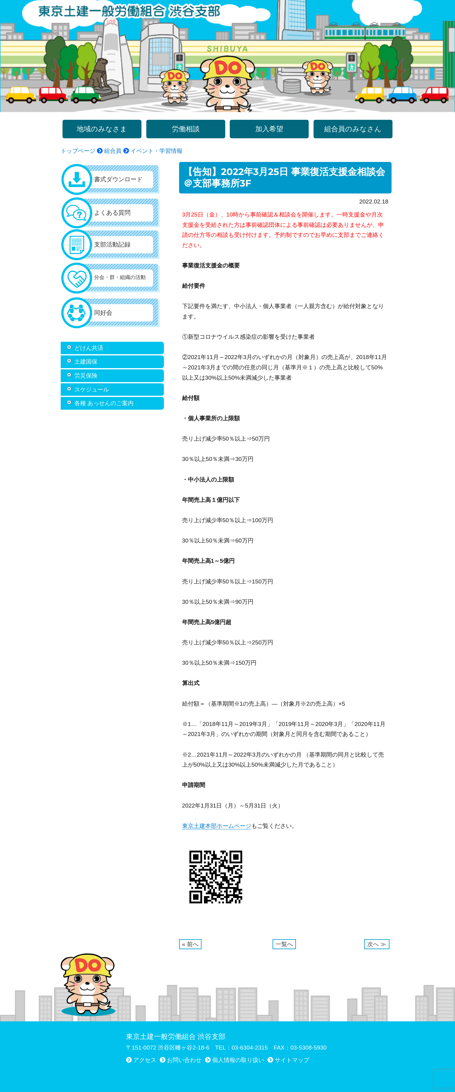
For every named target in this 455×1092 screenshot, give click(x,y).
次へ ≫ (376, 944)
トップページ (78, 151)
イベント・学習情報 (155, 151)
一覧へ (284, 944)
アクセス (144, 1060)
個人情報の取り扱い (238, 1060)
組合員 (112, 151)
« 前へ (190, 944)
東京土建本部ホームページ (216, 826)
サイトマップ (292, 1060)
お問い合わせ (184, 1060)
